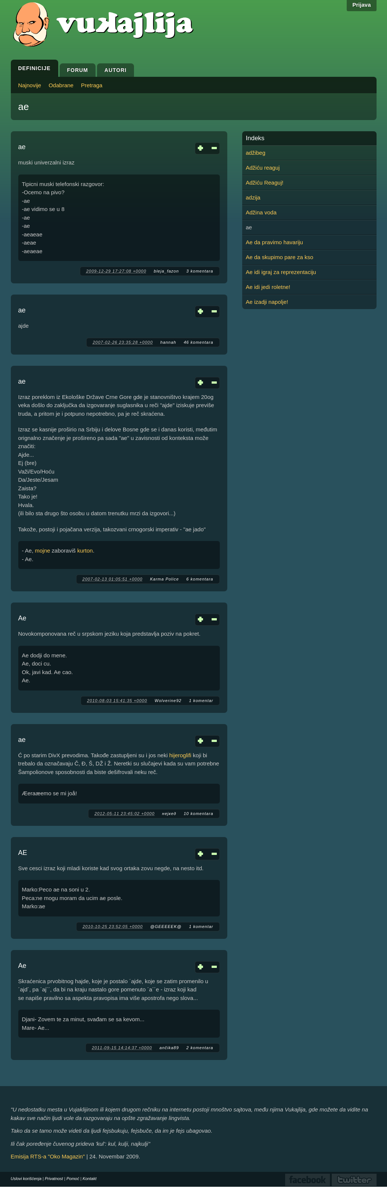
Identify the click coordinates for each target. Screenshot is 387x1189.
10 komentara (198, 813)
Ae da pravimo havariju (274, 242)
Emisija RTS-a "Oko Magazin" (48, 1156)
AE (22, 852)
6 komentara (199, 579)
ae (22, 147)
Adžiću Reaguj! (265, 182)
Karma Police (164, 579)
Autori (115, 70)
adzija (253, 197)
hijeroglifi (180, 755)
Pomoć (72, 1178)
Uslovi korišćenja (26, 1178)
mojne (42, 550)
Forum (77, 70)
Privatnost (54, 1178)
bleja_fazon (166, 271)
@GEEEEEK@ (166, 926)
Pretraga (92, 85)
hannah (168, 342)
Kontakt (89, 1178)
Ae (22, 618)
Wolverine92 (168, 700)
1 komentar (201, 700)
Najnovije (29, 85)
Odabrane (61, 85)
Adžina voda (261, 212)
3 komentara (199, 271)
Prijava (361, 4)
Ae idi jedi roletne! (268, 287)
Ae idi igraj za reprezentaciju (281, 272)
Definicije (34, 68)
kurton (85, 550)
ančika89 (169, 1047)
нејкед (169, 813)
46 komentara (198, 342)
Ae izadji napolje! (267, 302)
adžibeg (256, 153)
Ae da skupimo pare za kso (279, 257)
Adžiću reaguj (263, 167)
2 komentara (199, 1047)
